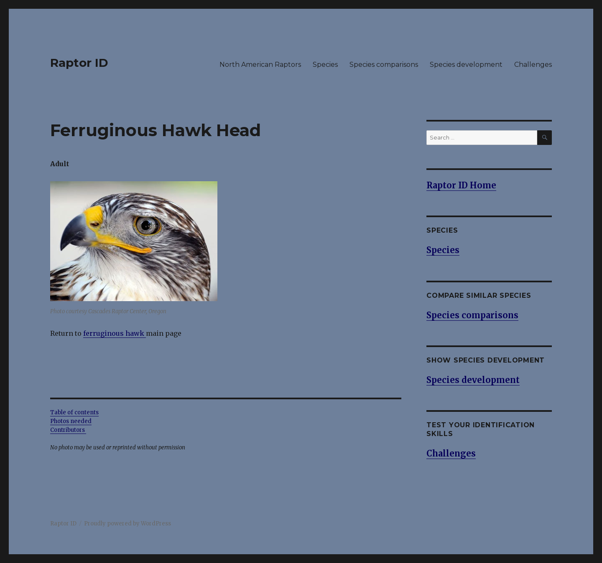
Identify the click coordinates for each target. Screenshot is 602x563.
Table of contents (74, 412)
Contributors (68, 430)
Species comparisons (383, 64)
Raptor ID (79, 63)
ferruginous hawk (113, 333)
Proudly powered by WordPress (127, 523)
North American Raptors (260, 64)
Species (325, 64)
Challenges (533, 64)
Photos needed (71, 421)
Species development (466, 64)
